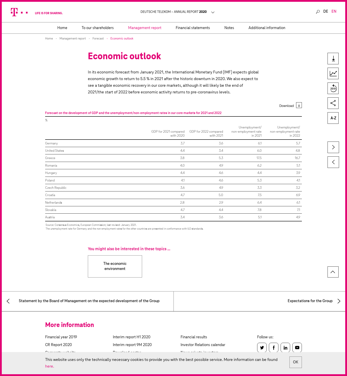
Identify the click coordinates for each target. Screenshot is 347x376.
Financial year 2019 (61, 337)
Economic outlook (121, 38)
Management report (73, 38)
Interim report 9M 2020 (132, 345)
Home (49, 38)
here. (49, 366)
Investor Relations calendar (203, 345)
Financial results (194, 337)
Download (286, 106)
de (325, 12)
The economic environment (115, 266)
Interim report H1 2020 (131, 337)
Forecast (98, 38)
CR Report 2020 (58, 345)
